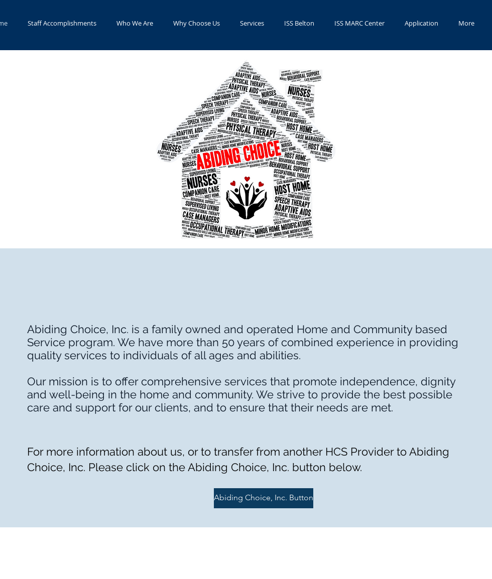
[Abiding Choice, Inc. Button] (263, 498)
